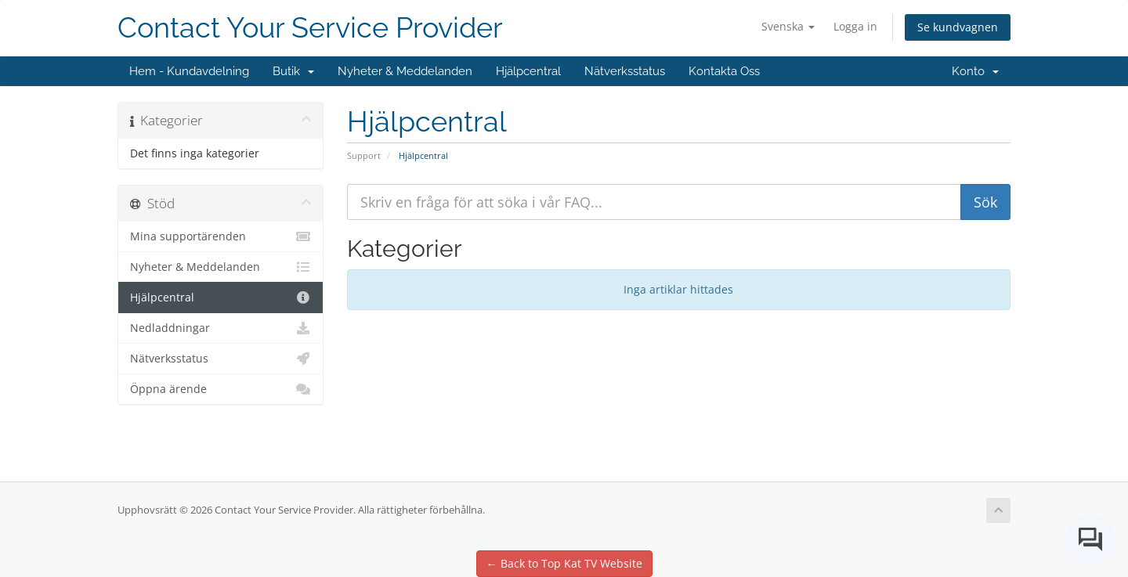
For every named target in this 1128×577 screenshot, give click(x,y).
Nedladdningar (220, 328)
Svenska (788, 26)
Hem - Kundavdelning (189, 71)
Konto (975, 71)
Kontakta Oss (724, 71)
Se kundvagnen (957, 27)
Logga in (855, 26)
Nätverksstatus (624, 71)
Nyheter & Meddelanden (405, 71)
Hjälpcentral (528, 71)
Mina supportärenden (220, 236)
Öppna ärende (220, 389)
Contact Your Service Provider (310, 28)
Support (364, 155)
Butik (293, 71)
